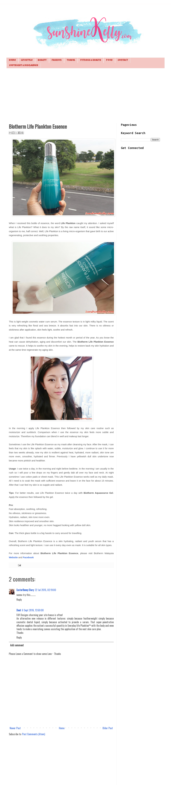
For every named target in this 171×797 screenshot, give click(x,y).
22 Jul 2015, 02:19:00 (45, 590)
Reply (19, 599)
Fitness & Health (90, 60)
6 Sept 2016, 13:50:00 (33, 610)
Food (109, 60)
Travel (71, 60)
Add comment (17, 645)
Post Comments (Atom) (33, 734)
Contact (123, 60)
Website (13, 557)
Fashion (57, 60)
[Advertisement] (85, 95)
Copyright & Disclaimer (23, 65)
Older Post (107, 728)
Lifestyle (27, 60)
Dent (18, 610)
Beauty (42, 60)
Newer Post (15, 728)
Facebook (28, 557)
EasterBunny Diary (25, 590)
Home (12, 60)
